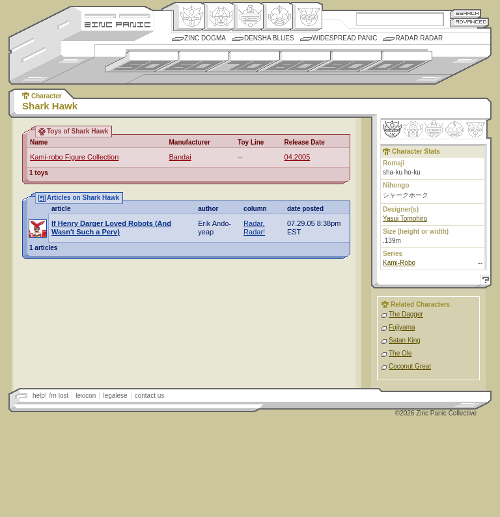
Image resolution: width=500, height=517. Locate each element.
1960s (192, 61)
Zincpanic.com (117, 23)
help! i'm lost (50, 395)
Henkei (218, 17)
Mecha (247, 17)
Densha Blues (269, 38)
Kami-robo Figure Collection (74, 157)
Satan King (405, 340)
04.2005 (298, 157)
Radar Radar (419, 38)
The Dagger (406, 314)
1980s (294, 61)
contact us (150, 395)
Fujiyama (402, 327)
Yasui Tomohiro (405, 218)
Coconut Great (410, 366)
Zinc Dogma (205, 38)
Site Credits (117, 14)
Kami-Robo (399, 262)
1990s (345, 61)
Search (465, 13)
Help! (484, 281)
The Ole (400, 353)
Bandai (180, 157)
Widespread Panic (345, 38)
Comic (306, 17)
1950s (141, 61)
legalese (115, 395)
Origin (189, 17)
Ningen (277, 17)
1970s (243, 61)
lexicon (86, 395)
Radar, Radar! (254, 227)
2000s (395, 61)
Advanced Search (469, 22)
